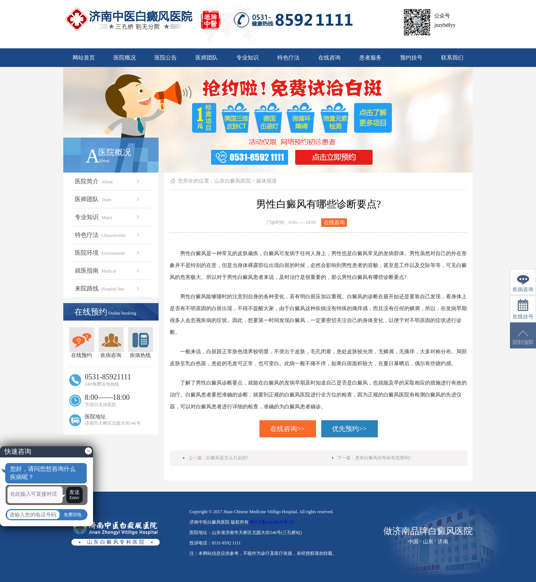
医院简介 (108, 181)
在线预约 (81, 342)
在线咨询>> (287, 429)
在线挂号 (523, 309)
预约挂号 (411, 58)
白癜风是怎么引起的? (227, 457)
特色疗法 (288, 58)
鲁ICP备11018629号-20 (272, 522)
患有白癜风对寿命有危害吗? (383, 457)
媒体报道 (266, 181)
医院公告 (165, 58)
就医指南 (108, 270)
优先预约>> (349, 429)
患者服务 (370, 58)
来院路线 (108, 288)
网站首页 (84, 58)
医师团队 (206, 58)
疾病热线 (140, 342)
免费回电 (73, 514)
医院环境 (108, 253)
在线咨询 (329, 58)
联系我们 (452, 58)
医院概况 (125, 58)
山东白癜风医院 (232, 181)
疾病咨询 (111, 342)
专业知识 (247, 58)
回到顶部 (523, 337)
